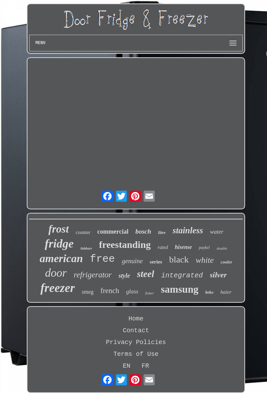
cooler (226, 262)
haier (226, 292)
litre (162, 232)
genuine (132, 261)
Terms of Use (136, 354)
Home (135, 318)
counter (83, 232)
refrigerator (93, 274)
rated (162, 247)
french (109, 290)
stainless (187, 230)
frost (58, 229)
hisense (183, 247)
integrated (182, 275)
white (205, 260)
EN (126, 365)
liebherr (86, 248)
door (56, 273)
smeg (88, 292)
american (61, 258)
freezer (57, 288)
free (102, 259)
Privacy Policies (136, 342)
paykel (204, 247)
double (222, 248)
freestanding (125, 244)
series (156, 262)
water (217, 231)
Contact (136, 330)
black (178, 259)
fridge (59, 243)
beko (209, 292)
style (124, 275)
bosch (143, 231)
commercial (113, 231)
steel (145, 274)
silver (218, 274)
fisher (149, 293)
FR (145, 365)
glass (132, 291)
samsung (180, 289)
